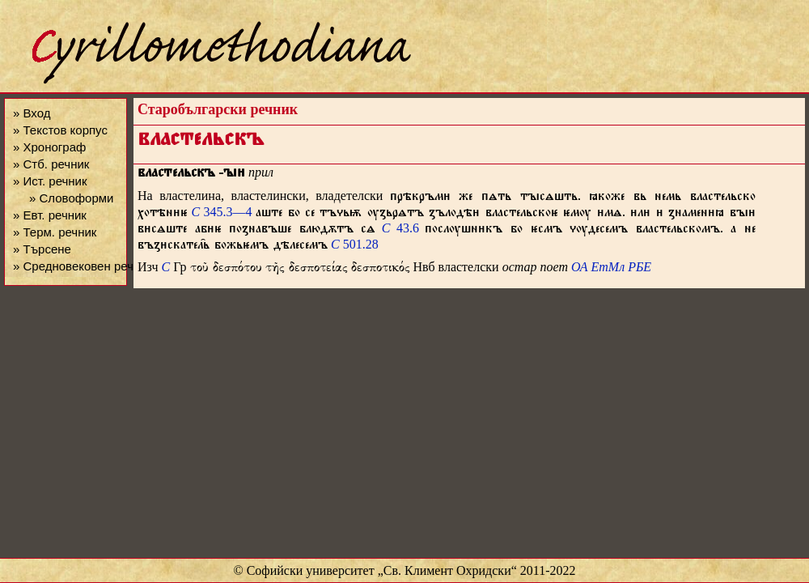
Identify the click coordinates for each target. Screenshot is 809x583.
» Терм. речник (54, 232)
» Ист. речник (50, 181)
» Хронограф (49, 147)
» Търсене (42, 249)
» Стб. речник (51, 164)
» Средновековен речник (82, 266)
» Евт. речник (50, 215)
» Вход (31, 113)
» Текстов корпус (60, 130)
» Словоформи (71, 198)
